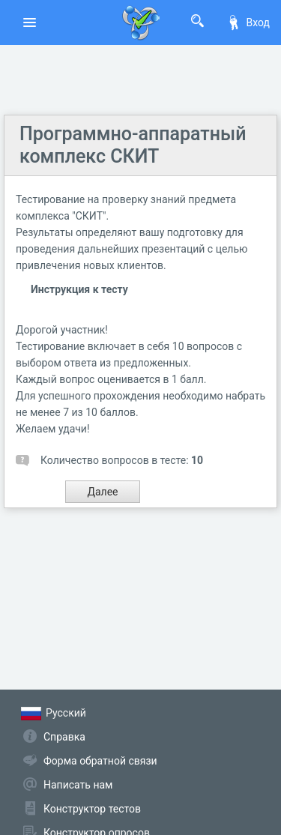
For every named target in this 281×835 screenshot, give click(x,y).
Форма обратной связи (100, 761)
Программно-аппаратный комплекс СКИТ (132, 145)
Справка (64, 737)
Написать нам (77, 785)
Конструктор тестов (92, 809)
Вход (248, 22)
